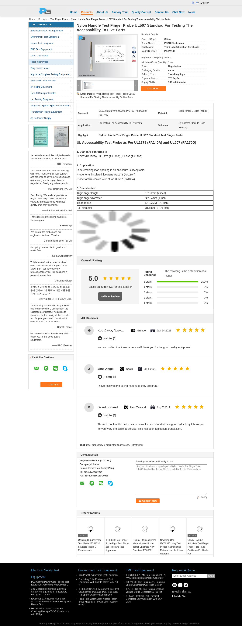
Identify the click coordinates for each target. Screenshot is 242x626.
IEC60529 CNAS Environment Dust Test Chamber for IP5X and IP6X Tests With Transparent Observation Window (98, 592)
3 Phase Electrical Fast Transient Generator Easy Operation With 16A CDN (144, 599)
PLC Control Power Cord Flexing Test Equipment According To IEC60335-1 (50, 583)
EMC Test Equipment (41, 49)
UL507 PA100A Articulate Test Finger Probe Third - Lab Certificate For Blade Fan (198, 547)
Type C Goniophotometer (43, 93)
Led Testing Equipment (42, 99)
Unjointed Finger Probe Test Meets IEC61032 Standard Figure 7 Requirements (89, 545)
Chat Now (178, 12)
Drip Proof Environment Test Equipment (98, 575)
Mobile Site (178, 596)
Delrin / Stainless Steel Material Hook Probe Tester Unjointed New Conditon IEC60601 (144, 545)
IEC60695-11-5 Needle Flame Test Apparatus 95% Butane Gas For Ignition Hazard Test (51, 601)
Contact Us (161, 12)
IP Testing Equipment (41, 87)
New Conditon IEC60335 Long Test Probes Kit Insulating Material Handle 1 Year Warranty (171, 547)
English (204, 3)
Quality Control (141, 12)
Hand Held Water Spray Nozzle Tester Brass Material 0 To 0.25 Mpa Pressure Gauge (98, 602)
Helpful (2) (110, 338)
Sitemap (186, 591)
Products (87, 12)
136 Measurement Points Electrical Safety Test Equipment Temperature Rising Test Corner (49, 592)
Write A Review (110, 296)
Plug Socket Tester (39, 68)
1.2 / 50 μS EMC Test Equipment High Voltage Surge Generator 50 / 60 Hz (145, 590)
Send (211, 576)
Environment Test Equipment (44, 37)
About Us (102, 12)
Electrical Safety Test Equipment (46, 30)
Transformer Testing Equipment (46, 112)
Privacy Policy (47, 623)
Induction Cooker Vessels (43, 80)
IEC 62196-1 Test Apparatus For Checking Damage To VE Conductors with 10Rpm (50, 611)
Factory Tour (120, 12)
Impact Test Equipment (42, 43)
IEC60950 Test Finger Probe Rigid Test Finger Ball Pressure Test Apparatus (117, 545)
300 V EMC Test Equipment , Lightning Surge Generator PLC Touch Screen (145, 583)
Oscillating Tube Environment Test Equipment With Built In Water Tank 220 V (98, 582)
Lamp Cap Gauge (39, 55)
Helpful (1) (110, 377)
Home (73, 12)
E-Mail (176, 591)
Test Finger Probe (59, 19)
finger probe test (94, 445)
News (191, 12)
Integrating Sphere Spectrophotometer (49, 105)
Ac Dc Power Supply (40, 118)
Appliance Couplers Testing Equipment (49, 74)
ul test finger (137, 445)
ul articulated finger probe (116, 445)
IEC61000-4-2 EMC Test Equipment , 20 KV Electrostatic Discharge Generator (146, 576)
